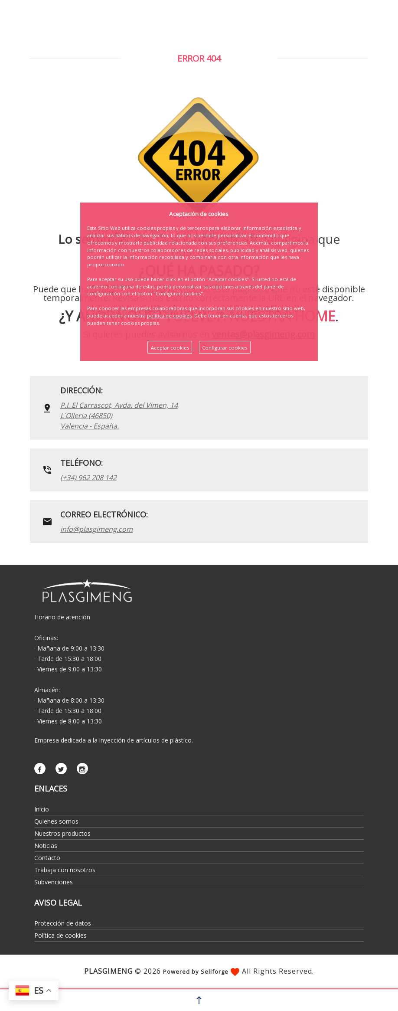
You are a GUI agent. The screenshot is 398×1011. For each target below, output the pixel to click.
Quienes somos (56, 821)
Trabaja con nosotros (64, 870)
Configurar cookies (224, 347)
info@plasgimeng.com (96, 529)
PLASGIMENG (108, 971)
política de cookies (169, 315)
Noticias (45, 845)
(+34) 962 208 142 (88, 477)
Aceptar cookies (170, 347)
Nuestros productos (62, 833)
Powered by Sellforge (195, 971)
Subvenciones (53, 882)
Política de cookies (60, 935)
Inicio (41, 809)
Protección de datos (62, 923)
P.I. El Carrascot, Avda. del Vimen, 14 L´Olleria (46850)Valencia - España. (119, 415)
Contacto (47, 858)
